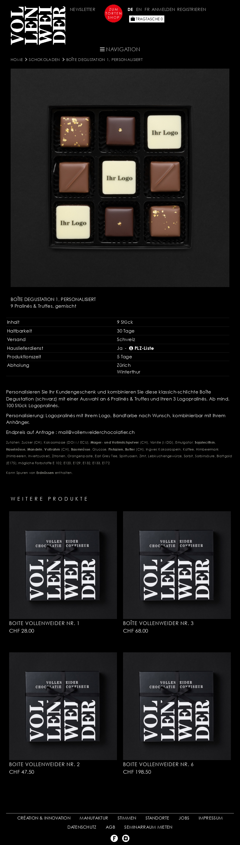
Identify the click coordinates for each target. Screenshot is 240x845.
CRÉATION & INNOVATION (43, 817)
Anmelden (163, 9)
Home (17, 59)
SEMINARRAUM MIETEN (148, 827)
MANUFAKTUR (94, 817)
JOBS (184, 817)
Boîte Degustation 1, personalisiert (104, 59)
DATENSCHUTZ (81, 827)
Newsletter (82, 9)
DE (130, 9)
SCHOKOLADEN (44, 59)
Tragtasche (147, 19)
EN (139, 9)
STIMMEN (127, 817)
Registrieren (191, 9)
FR (147, 9)
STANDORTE (158, 817)
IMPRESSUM (211, 817)
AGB (110, 827)
